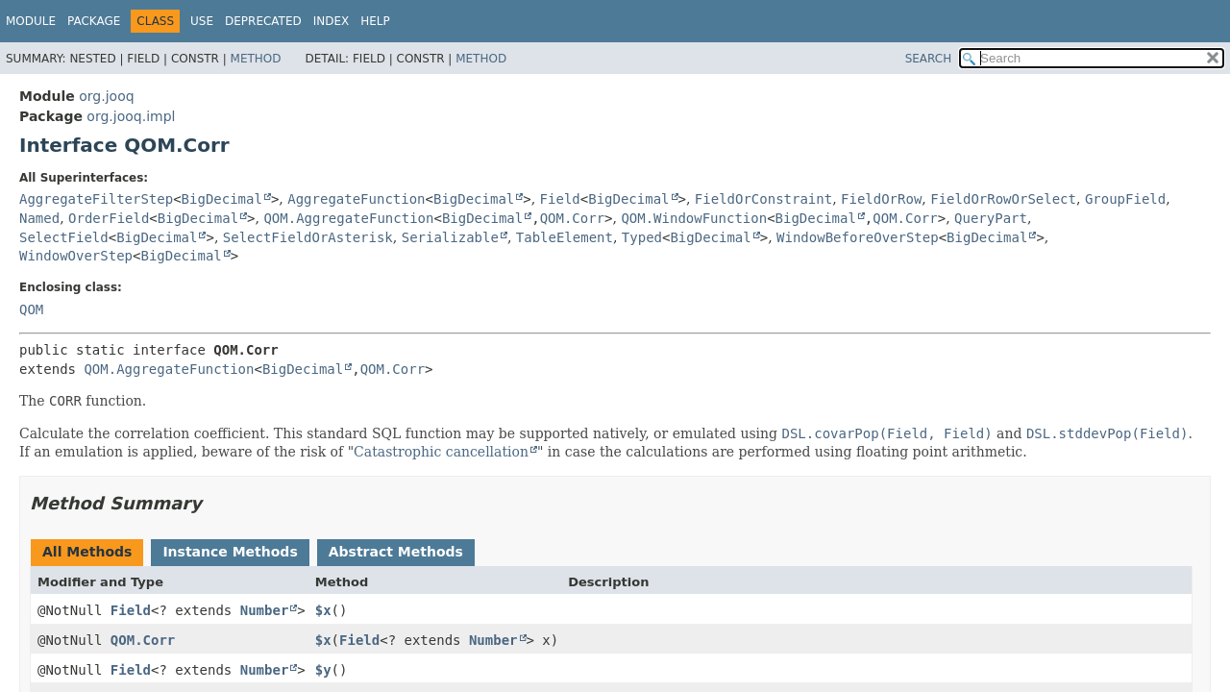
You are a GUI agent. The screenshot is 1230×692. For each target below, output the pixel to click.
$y (323, 670)
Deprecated (263, 21)
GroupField (1125, 199)
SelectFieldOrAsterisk (308, 237)
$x (323, 610)
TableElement (564, 237)
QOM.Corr (572, 218)
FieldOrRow (881, 199)
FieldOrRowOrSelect (1003, 199)
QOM (31, 309)
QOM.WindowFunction (694, 218)
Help (375, 21)
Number (264, 610)
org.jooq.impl (130, 116)
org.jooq (106, 96)
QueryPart (990, 218)
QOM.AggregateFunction (348, 218)
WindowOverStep (76, 255)
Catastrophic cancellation (441, 451)
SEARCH (928, 58)
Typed (642, 237)
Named (39, 218)
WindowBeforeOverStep (857, 237)
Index (331, 21)
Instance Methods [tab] (229, 551)
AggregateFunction (356, 199)
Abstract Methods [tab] (396, 551)
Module (31, 21)
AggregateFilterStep (96, 199)
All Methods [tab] (87, 551)
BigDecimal (222, 199)
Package (93, 21)
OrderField (108, 218)
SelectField (64, 237)
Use (201, 21)
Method (256, 58)
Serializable (450, 237)
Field (560, 199)
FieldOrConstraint (763, 199)
